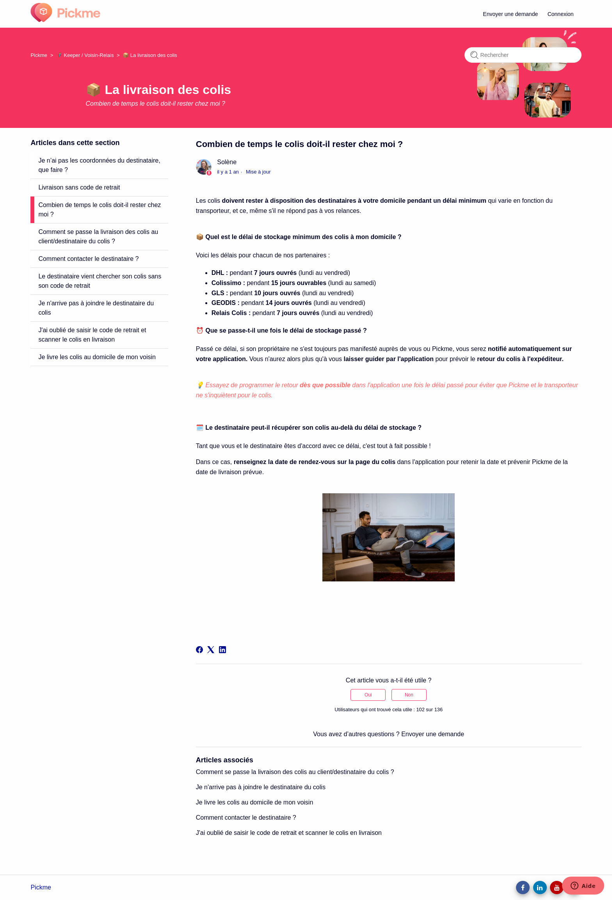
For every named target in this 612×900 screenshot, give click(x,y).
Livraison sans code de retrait (79, 187)
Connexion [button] (561, 14)
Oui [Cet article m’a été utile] (368, 695)
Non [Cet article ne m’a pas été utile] (409, 695)
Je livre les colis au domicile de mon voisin (97, 357)
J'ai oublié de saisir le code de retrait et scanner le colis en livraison (92, 335)
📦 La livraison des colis (150, 55)
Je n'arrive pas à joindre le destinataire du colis (96, 308)
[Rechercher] (523, 55)
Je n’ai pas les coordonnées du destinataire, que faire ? (99, 165)
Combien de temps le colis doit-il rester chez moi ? (99, 210)
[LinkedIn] (222, 649)
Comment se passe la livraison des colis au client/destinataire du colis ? (98, 236)
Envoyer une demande (510, 14)
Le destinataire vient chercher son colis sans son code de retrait (99, 281)
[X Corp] (210, 649)
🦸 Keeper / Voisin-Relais (85, 55)
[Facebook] (199, 649)
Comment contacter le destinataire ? (88, 258)
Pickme (38, 55)
